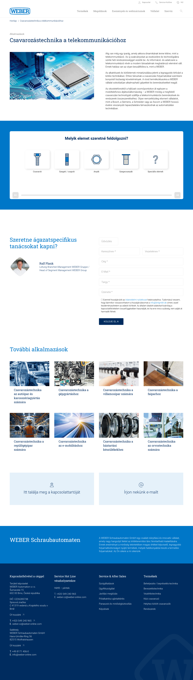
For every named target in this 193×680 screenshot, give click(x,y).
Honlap (13, 21)
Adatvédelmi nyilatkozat (136, 287)
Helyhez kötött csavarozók (157, 591)
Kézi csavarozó (151, 586)
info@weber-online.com (24, 642)
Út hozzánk (15, 602)
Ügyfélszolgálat (107, 576)
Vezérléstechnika (152, 581)
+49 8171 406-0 (20, 639)
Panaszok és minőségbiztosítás (115, 591)
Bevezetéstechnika (153, 576)
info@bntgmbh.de (158, 290)
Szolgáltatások (106, 571)
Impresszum (59, 675)
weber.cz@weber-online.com (27, 611)
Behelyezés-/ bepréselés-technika (161, 571)
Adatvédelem (91, 675)
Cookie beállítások (75, 675)
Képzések (104, 596)
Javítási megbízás (108, 581)
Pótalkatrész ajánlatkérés (111, 586)
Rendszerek (150, 596)
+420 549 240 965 (22, 608)
